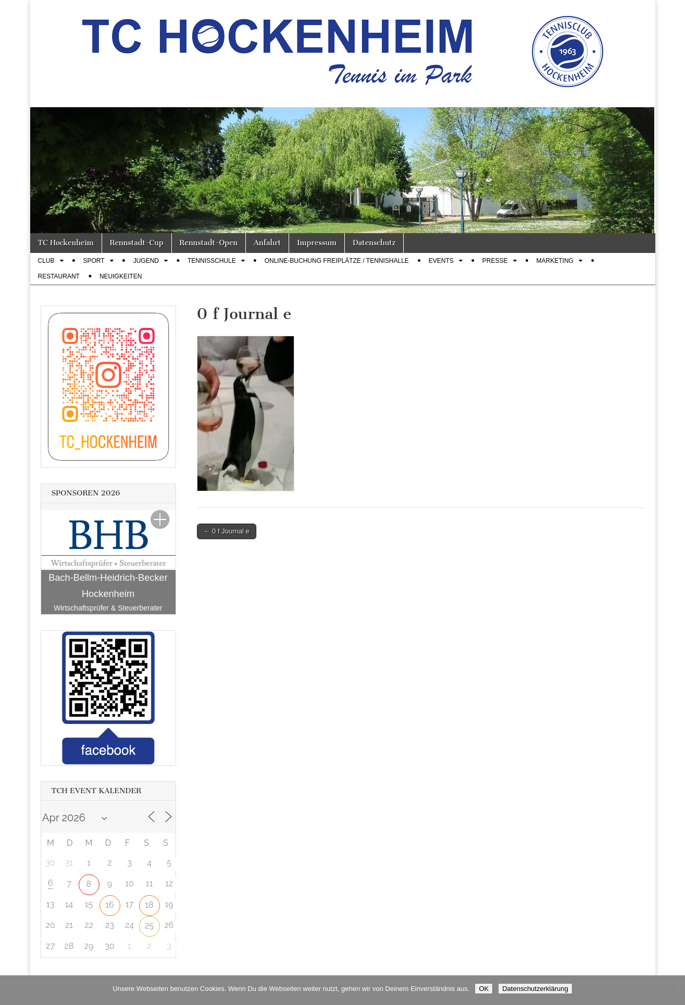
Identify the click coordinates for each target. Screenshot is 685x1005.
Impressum (317, 242)
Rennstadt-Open (209, 242)
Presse (495, 260)
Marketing (555, 260)
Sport (94, 260)
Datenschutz (374, 242)
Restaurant (59, 276)
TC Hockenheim (66, 242)
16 (109, 905)
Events (441, 260)
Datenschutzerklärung (535, 989)
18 (149, 905)
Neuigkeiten (120, 276)
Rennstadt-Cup (137, 242)
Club (46, 260)
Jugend (146, 260)
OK (484, 989)
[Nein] (672, 990)
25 (149, 926)
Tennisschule (212, 260)
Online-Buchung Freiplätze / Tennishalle (337, 260)
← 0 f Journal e (227, 531)
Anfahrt (267, 242)
